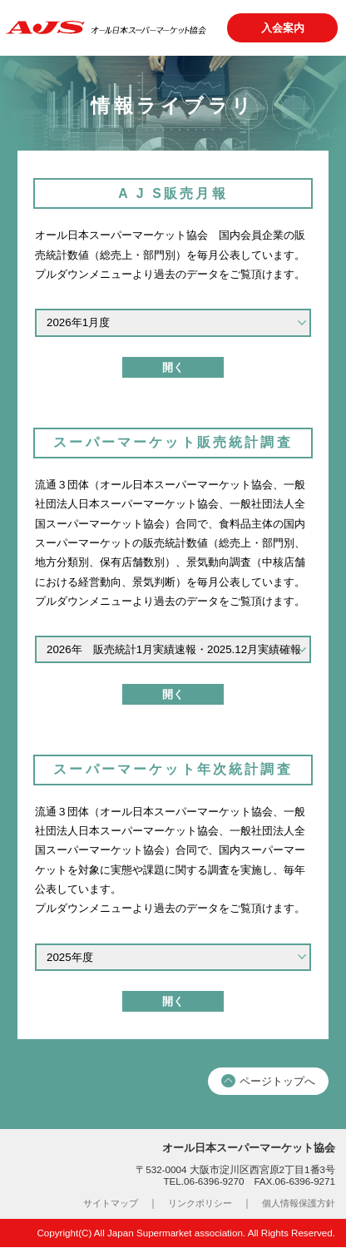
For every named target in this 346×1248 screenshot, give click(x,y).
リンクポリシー (190, 1205)
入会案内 (282, 28)
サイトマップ (96, 1205)
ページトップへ (268, 1083)
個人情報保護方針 (295, 1205)
